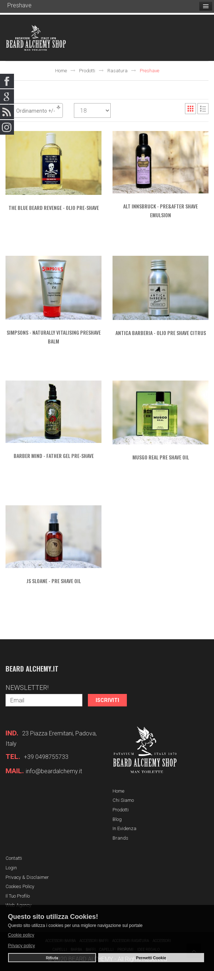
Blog (117, 819)
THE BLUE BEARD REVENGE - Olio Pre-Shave (53, 207)
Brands (120, 838)
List (202, 108)
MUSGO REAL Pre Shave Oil (160, 457)
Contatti (14, 858)
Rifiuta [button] (52, 958)
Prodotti (87, 70)
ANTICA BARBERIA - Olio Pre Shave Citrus (160, 333)
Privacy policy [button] (21, 945)
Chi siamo (123, 800)
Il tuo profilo (18, 896)
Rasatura (117, 70)
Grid (190, 108)
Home (61, 70)
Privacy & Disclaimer (27, 877)
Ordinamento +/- (35, 111)
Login (11, 867)
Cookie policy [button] (21, 935)
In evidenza (124, 828)
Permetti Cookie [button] (151, 958)
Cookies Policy (20, 886)
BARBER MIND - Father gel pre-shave (54, 455)
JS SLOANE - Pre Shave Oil (53, 581)
